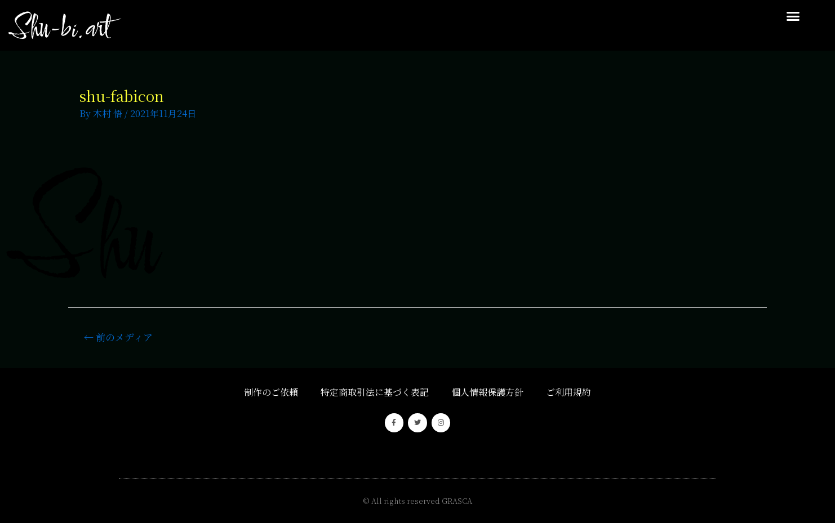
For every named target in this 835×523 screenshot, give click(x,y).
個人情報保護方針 (487, 392)
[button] (793, 16)
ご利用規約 (568, 392)
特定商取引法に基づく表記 (375, 392)
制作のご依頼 (271, 392)
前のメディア (118, 337)
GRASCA (457, 500)
